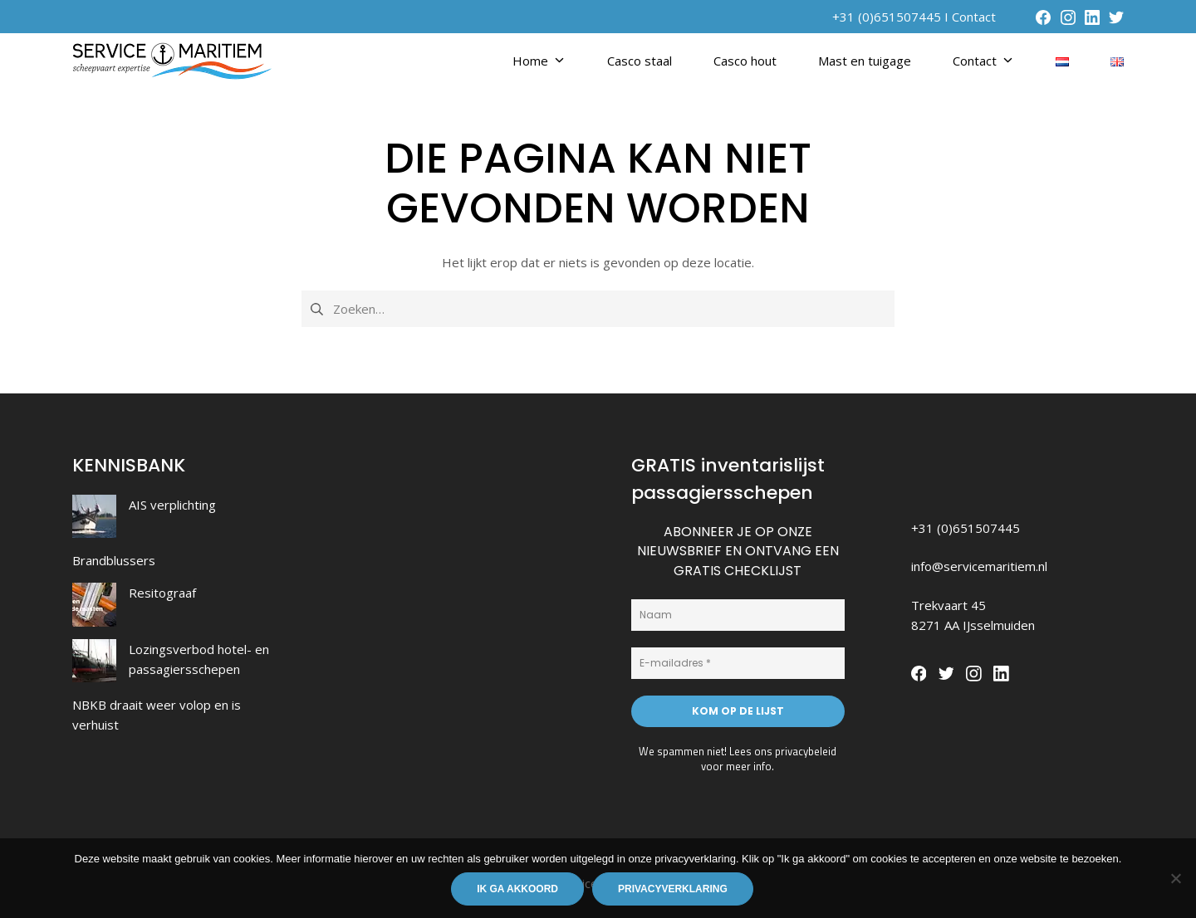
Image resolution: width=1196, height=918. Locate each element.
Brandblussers (113, 560)
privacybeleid (805, 751)
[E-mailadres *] (738, 663)
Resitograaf (162, 592)
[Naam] (738, 615)
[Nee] (1175, 878)
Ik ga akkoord (517, 889)
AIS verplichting (172, 504)
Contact (974, 16)
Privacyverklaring (673, 889)
